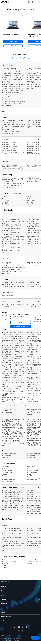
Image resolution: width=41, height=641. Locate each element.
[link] (13, 45)
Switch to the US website (20, 326)
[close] (31, 311)
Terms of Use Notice (6, 639)
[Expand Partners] (39, 589)
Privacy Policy (16, 639)
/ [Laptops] (13, 581)
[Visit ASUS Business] (6, 581)
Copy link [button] (27, 58)
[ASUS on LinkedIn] (14, 626)
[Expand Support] (39, 611)
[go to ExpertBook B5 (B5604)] (13, 25)
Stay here (20, 322)
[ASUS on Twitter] (22, 626)
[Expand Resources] (39, 602)
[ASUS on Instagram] (18, 630)
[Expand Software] (39, 607)
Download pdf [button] (15, 58)
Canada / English (6, 634)
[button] (29, 2)
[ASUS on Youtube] (18, 626)
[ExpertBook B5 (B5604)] (13, 34)
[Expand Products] (39, 594)
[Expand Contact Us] (39, 619)
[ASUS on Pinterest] (22, 630)
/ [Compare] (17, 581)
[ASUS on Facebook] (26, 626)
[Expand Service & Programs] (39, 615)
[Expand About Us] (39, 585)
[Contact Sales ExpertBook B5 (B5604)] (13, 41)
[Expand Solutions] (39, 598)
